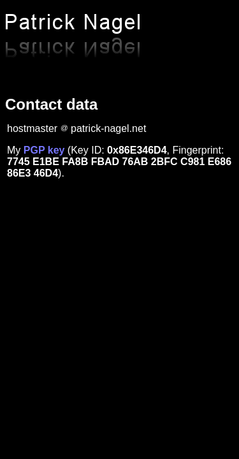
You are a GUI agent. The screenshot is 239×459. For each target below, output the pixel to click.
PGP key (44, 150)
